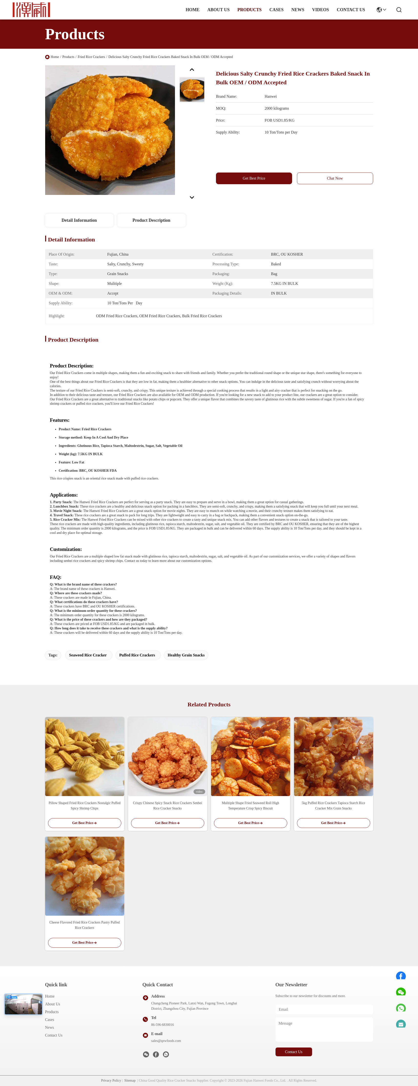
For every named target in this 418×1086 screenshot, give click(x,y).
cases (276, 9)
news (297, 9)
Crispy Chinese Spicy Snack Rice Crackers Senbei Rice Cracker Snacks (167, 805)
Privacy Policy (111, 1080)
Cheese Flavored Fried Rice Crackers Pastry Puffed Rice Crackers (84, 925)
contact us (351, 9)
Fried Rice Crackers (91, 57)
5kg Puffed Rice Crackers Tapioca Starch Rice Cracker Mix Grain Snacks (333, 805)
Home (193, 9)
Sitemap (130, 1080)
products (249, 9)
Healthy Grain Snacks (186, 655)
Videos (320, 9)
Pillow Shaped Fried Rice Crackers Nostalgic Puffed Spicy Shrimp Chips (84, 805)
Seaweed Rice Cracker (87, 655)
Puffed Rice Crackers (137, 655)
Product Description (151, 220)
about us (218, 9)
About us (52, 1004)
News (49, 1027)
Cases (49, 1020)
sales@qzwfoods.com (166, 1041)
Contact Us (54, 1035)
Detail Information (79, 220)
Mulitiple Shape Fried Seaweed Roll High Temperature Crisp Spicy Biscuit (250, 805)
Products (68, 57)
